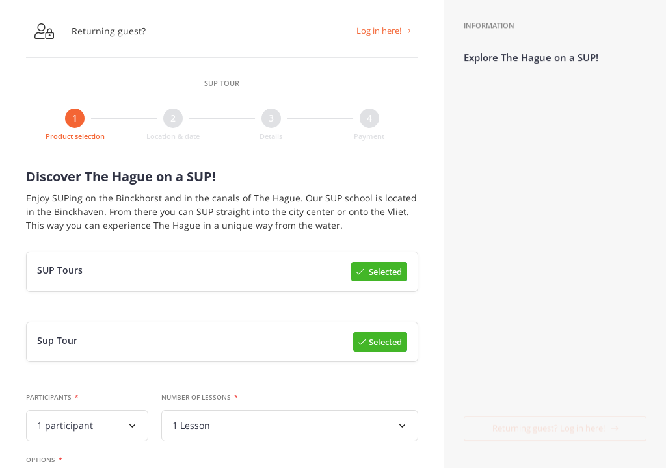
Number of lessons (196, 397)
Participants (49, 397)
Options (40, 460)
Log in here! (383, 30)
